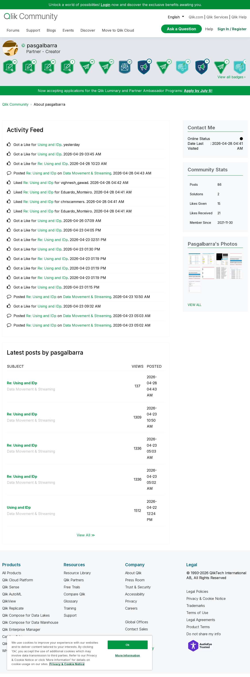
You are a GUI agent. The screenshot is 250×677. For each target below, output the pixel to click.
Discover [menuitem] (87, 30)
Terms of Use (197, 616)
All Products (11, 576)
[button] (194, 262)
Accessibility (135, 597)
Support (70, 618)
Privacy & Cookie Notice (206, 602)
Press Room (135, 583)
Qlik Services (217, 17)
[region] (79, 652)
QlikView (9, 604)
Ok (128, 644)
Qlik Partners (74, 583)
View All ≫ (86, 538)
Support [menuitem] (33, 30)
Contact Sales (136, 632)
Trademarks (195, 609)
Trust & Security (138, 590)
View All (194, 308)
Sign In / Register (232, 29)
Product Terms (198, 630)
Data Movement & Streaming (87, 176)
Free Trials (72, 590)
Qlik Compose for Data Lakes (26, 618)
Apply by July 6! (198, 94)
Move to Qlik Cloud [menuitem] (118, 30)
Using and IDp (49, 148)
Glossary (71, 604)
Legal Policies (197, 595)
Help (209, 29)
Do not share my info (204, 637)
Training (70, 611)
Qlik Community (15, 107)
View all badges (230, 80)
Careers (131, 611)
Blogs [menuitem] (51, 30)
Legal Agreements (200, 623)
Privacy (131, 604)
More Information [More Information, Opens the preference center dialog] (127, 655)
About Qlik (133, 576)
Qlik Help (239, 17)
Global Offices (136, 625)
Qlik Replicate (13, 611)
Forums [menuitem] (13, 30)
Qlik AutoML (12, 597)
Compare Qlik (74, 597)
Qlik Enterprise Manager (21, 633)
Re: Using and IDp (53, 167)
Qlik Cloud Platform (17, 583)
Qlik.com (196, 17)
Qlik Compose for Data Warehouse (30, 625)
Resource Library (77, 576)
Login (105, 4)
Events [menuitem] (68, 30)
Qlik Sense (10, 590)
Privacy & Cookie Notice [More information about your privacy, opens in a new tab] (66, 664)
